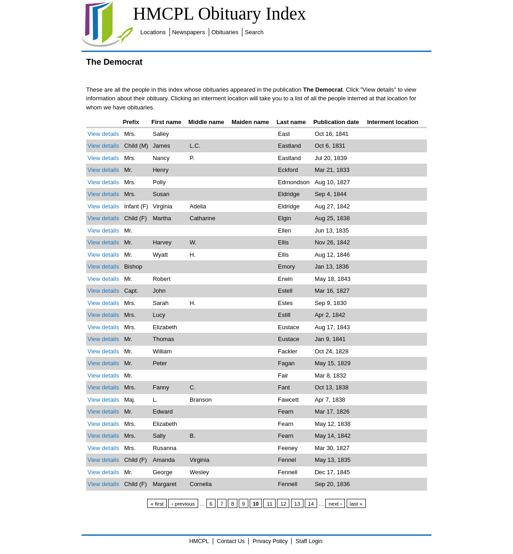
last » (356, 504)
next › (335, 504)
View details (103, 133)
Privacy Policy (270, 541)
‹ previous (183, 504)
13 (297, 504)
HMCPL (199, 541)
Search (254, 32)
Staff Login (309, 541)
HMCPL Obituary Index (219, 13)
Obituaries (224, 32)
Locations (153, 32)
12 (283, 504)
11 (269, 504)
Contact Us (231, 541)
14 (311, 504)
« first (157, 504)
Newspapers (188, 32)
